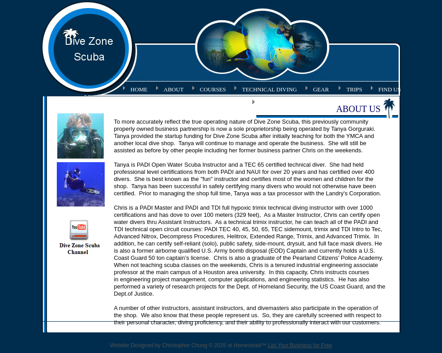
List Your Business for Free (300, 345)
